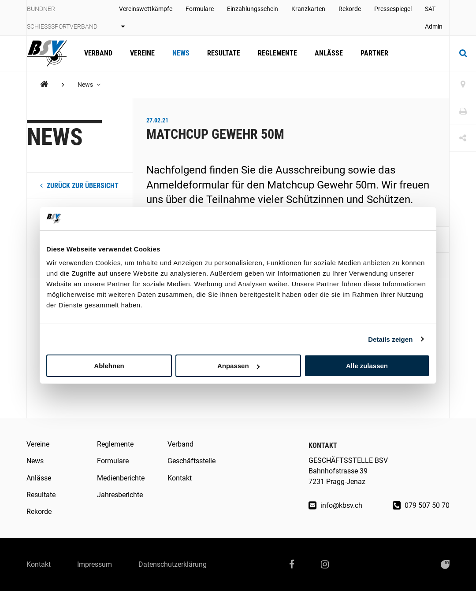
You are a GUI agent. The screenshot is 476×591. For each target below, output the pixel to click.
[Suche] (463, 53)
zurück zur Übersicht (79, 185)
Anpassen (238, 365)
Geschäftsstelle (191, 461)
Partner (374, 53)
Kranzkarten (308, 8)
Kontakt (179, 478)
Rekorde (349, 8)
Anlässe (329, 53)
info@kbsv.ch (335, 505)
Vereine (142, 53)
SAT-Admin (434, 17)
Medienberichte (121, 478)
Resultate (223, 53)
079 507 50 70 (421, 505)
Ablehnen (109, 365)
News (181, 53)
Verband (98, 53)
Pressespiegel (393, 8)
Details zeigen (390, 339)
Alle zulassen (367, 365)
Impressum (94, 564)
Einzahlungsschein (252, 8)
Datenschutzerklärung (172, 564)
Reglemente (277, 53)
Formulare (200, 8)
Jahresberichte (120, 495)
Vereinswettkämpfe (145, 17)
